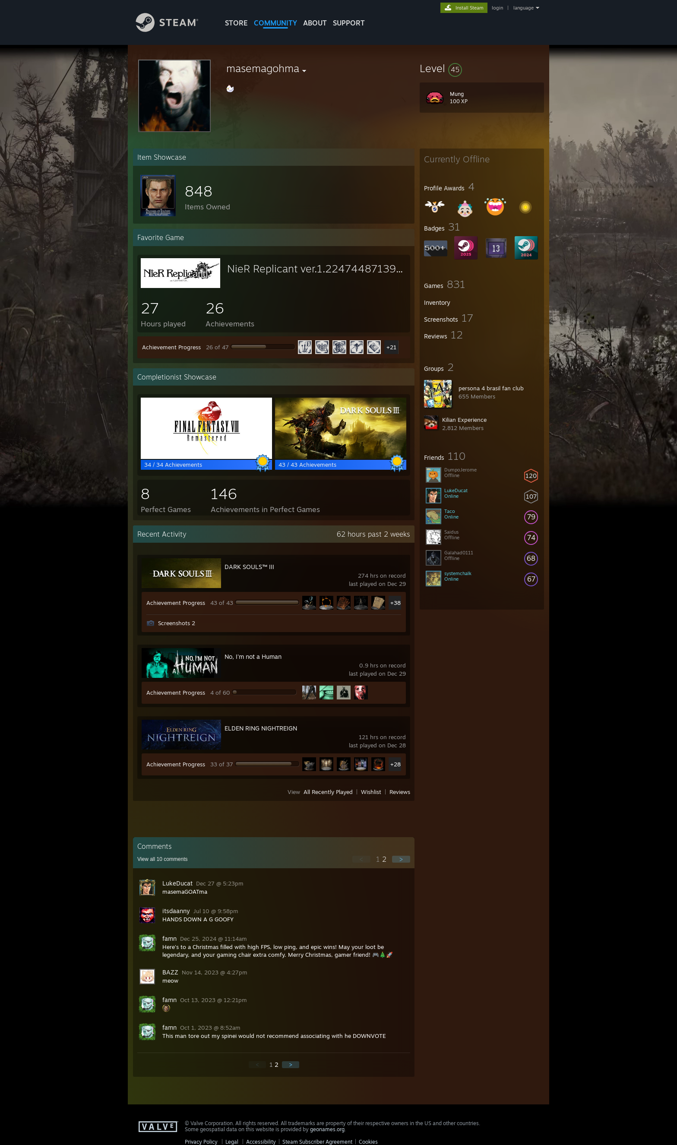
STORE (236, 23)
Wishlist (371, 791)
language (523, 8)
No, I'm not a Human (253, 656)
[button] (482, 68)
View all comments (162, 859)
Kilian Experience (464, 419)
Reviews (399, 791)
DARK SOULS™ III (249, 566)
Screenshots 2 (176, 623)
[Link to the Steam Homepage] (174, 29)
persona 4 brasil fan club (491, 388)
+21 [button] (391, 347)
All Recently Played (328, 791)
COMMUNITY (275, 23)
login (497, 8)
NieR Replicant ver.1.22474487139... (315, 268)
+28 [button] (395, 764)
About (315, 23)
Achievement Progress (171, 347)
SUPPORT (349, 23)
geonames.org (327, 1129)
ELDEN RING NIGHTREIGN (261, 728)
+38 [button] (395, 602)
